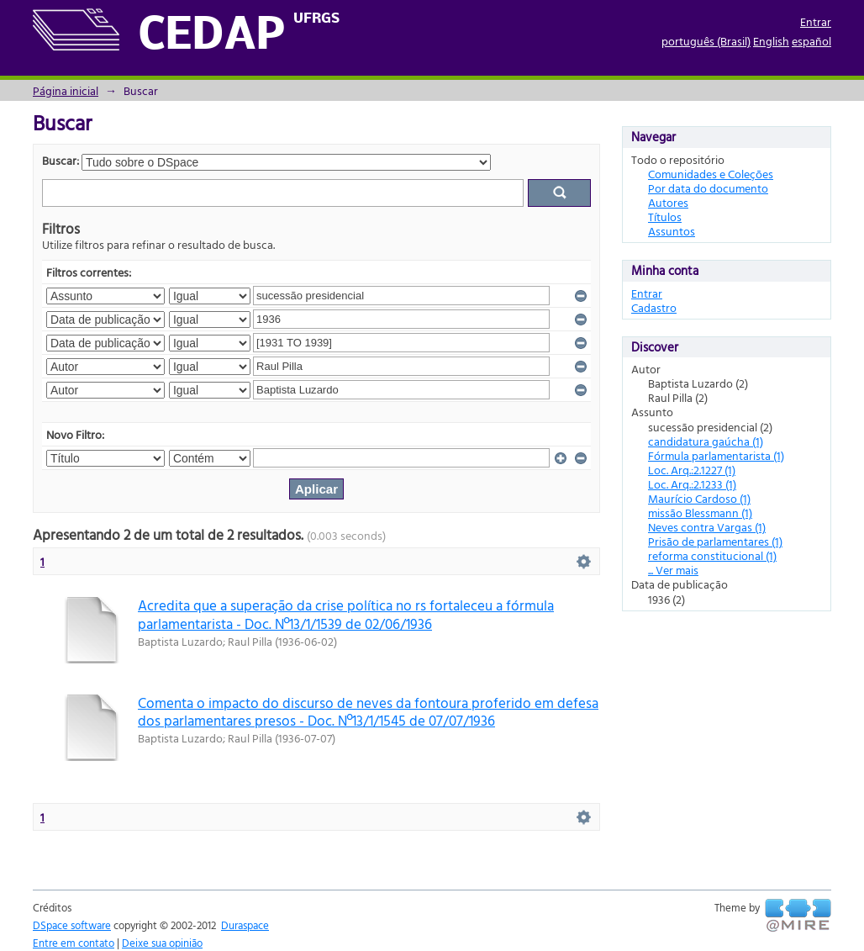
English (771, 41)
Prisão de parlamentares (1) (715, 541)
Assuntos (671, 231)
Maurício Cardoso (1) (699, 498)
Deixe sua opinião (162, 942)
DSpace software (72, 925)
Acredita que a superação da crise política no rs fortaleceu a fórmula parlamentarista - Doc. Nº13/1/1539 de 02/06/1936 (346, 613)
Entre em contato (73, 942)
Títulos (665, 216)
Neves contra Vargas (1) (707, 527)
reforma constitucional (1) (712, 555)
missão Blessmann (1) (700, 512)
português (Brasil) (706, 41)
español (811, 41)
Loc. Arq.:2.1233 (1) (692, 484)
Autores (668, 202)
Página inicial (65, 90)
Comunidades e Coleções (710, 173)
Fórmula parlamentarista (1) (716, 455)
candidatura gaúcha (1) (705, 441)
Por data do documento (708, 188)
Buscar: (60, 160)
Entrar (815, 21)
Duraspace (245, 925)
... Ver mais (673, 570)
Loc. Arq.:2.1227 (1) (691, 469)
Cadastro (654, 307)
